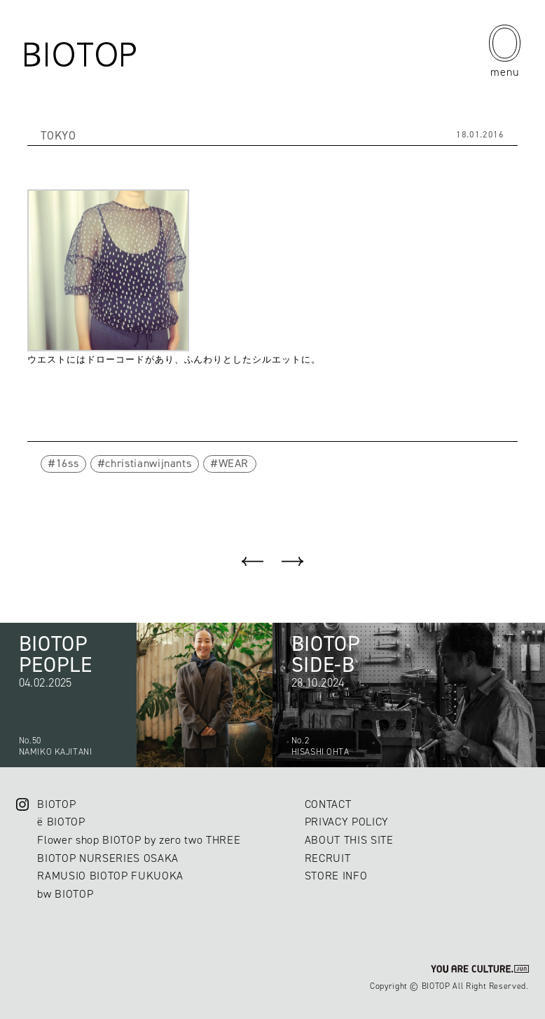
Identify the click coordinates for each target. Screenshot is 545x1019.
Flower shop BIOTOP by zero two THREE (138, 839)
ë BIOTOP (61, 821)
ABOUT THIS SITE (349, 839)
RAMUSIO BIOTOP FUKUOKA (110, 875)
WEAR (234, 463)
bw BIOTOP (65, 893)
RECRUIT (328, 858)
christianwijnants (148, 463)
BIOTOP (56, 804)
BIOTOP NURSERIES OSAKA (108, 858)
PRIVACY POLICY (347, 821)
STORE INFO (336, 875)
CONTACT (328, 804)
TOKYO (58, 135)
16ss (67, 463)
